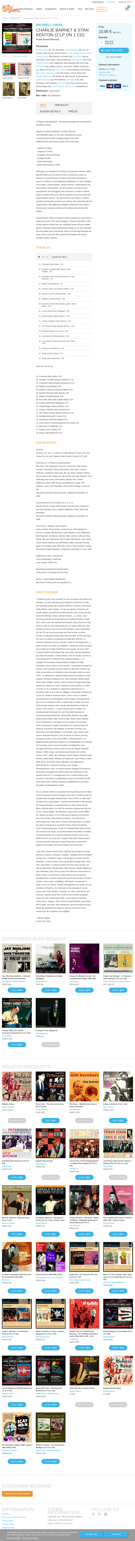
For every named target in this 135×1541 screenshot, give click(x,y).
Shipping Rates (8, 1527)
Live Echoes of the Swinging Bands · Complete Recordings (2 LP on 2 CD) (83, 1163)
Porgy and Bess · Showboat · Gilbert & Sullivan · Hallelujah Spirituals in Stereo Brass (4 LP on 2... (84, 1220)
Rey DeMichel (7, 1337)
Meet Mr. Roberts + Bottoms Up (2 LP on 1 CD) (15, 1219)
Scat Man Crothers (9, 1450)
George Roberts (8, 1223)
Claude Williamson (43, 76)
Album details (50, 111)
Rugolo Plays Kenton (44, 1161)
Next (47, 257)
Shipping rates (105, 72)
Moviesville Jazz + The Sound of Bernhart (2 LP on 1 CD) (49, 1389)
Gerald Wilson (41, 1223)
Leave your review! (20, 56)
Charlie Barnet (58, 86)
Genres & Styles (70, 9)
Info (43, 104)
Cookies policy (8, 1524)
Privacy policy (7, 1521)
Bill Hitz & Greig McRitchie (114, 1282)
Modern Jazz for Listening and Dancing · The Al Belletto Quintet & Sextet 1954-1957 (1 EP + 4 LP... (83, 1333)
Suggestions (54, 9)
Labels (43, 9)
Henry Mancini (41, 1109)
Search (104, 9)
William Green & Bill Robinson (48, 1450)
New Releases (30, 9)
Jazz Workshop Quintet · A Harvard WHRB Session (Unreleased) (16, 977)
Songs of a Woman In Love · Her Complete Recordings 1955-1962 (82, 977)
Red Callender (109, 1223)
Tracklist (61, 104)
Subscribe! (111, 2)
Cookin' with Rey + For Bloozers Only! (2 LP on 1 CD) (15, 1332)
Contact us (6, 1514)
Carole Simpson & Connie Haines (116, 981)
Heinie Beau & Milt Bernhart (47, 1394)
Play (39, 257)
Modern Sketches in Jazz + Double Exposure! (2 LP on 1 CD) (50, 1332)
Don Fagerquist (71, 50)
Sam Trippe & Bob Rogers (80, 1280)
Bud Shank (40, 66)
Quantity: (103, 37)
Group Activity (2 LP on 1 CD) (115, 1104)
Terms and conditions (107, 75)
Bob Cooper (41, 73)
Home (5, 18)
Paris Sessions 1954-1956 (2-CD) (49, 1274)
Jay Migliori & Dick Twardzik (13, 981)
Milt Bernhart (77, 60)
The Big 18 (73, 1169)
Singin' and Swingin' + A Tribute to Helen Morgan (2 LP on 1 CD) (117, 977)
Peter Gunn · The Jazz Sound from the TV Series (50, 1105)
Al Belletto (73, 1339)
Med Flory (6, 1280)
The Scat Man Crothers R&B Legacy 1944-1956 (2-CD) (16, 1446)
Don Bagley (71, 80)
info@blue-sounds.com (62, 1523)
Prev (43, 257)
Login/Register (98, 2)
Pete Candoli (85, 53)
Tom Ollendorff (42, 1033)
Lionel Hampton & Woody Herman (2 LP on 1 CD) (17, 1389)
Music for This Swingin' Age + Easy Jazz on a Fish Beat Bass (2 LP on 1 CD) (117, 1277)
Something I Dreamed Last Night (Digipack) (49, 977)
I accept (116, 1534)
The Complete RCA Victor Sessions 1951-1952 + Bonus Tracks (117, 1219)
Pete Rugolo (7, 1166)
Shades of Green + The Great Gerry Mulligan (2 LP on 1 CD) (50, 1446)
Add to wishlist (115, 57)
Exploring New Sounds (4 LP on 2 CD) (15, 1162)
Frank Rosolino (42, 63)
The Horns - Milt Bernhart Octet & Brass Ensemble (83, 1105)
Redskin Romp (8, 1104)
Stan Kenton (70, 86)
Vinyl (82, 9)
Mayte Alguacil (42, 981)
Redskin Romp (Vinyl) (112, 1388)
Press (73, 111)
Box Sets (92, 9)
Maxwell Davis (15, 18)
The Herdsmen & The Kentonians (49, 1278)
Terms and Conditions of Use (14, 1517)
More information (14, 1538)
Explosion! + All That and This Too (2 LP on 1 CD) (83, 1276)
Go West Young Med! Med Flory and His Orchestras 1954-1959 (16, 1276)
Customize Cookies (30, 1538)
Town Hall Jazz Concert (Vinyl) (81, 1388)
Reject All (91, 1534)
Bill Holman (51, 73)
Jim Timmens (74, 1225)
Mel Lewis (62, 83)
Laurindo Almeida (43, 80)
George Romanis (42, 1337)
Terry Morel (74, 981)
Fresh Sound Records (47, 39)
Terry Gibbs (6, 1036)
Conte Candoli (73, 53)
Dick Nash (77, 56)
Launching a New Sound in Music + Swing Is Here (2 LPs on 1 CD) (117, 1162)
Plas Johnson (60, 70)
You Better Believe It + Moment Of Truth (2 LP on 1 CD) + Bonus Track (50, 1219)
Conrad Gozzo (42, 56)
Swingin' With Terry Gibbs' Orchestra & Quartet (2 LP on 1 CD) (16, 1031)
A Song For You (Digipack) (46, 1030)
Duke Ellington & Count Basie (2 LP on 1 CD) (117, 1332)
